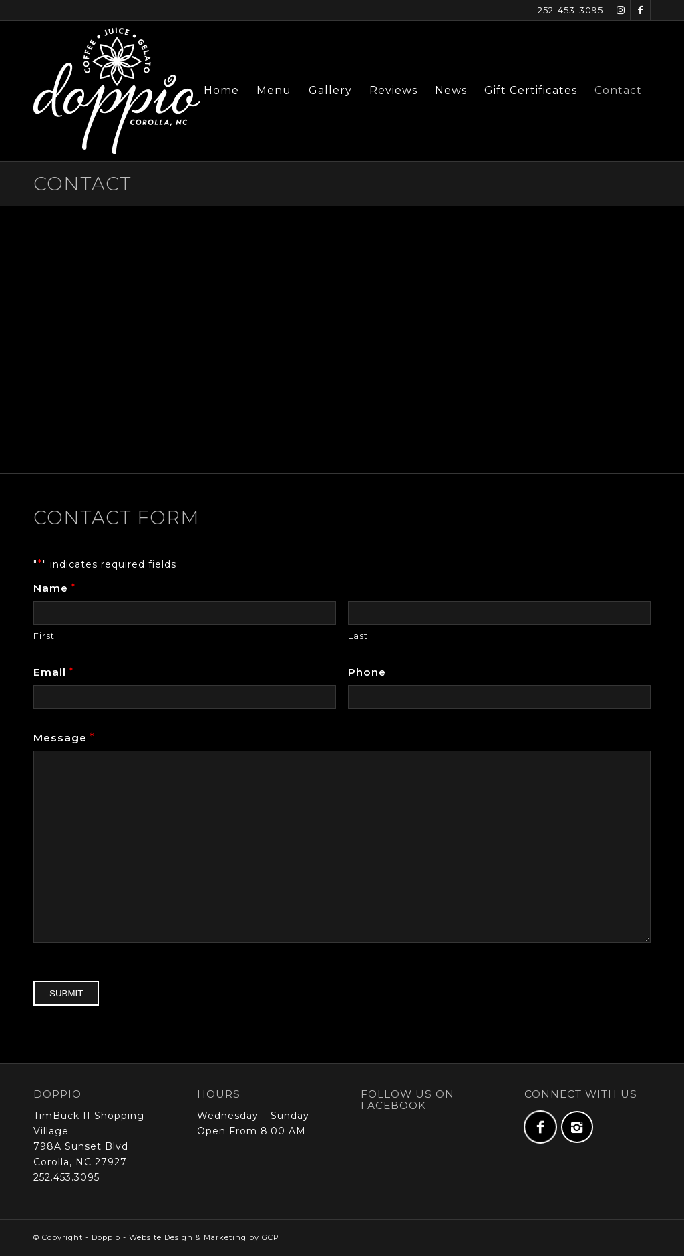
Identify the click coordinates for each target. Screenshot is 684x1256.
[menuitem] (221, 91)
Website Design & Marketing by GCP (204, 1237)
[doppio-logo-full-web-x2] (116, 91)
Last (358, 636)
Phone (367, 672)
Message (64, 737)
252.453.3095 (66, 1177)
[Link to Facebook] (640, 10)
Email (53, 672)
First (44, 636)
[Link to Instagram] (620, 10)
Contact (82, 183)
